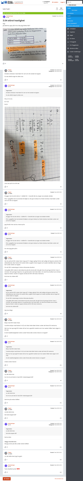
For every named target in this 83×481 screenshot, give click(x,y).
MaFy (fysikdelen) (72, 23)
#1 (62, 63)
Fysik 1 (8, 9)
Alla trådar (74, 10)
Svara (7, 479)
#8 (61, 313)
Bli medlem (55, 2)
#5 (61, 228)
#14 (61, 447)
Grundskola (70, 13)
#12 (61, 403)
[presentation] (20, 196)
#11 (61, 380)
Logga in (62, 2)
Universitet (70, 21)
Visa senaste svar (59, 478)
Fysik (4, 9)
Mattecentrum (19, 3)
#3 (61, 186)
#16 (61, 472)
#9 (61, 336)
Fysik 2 (69, 18)
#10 (61, 365)
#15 (61, 459)
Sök (68, 2)
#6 (61, 252)
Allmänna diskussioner (73, 26)
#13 (61, 418)
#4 (61, 204)
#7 (61, 279)
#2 (61, 80)
